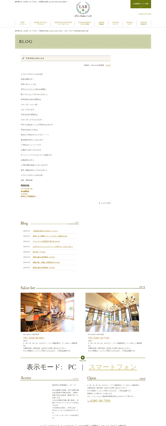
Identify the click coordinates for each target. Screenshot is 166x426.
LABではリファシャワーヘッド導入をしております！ (53, 247)
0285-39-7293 (100, 401)
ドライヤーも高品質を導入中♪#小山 (46, 241)
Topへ (83, 358)
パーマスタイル (27, 189)
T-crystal (24, 194)
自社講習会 (25, 191)
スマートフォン (113, 367)
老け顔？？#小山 (39, 252)
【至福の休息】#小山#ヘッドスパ (45, 231)
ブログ (70, 31)
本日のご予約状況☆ (28, 196)
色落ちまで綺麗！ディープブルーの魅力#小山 (50, 236)
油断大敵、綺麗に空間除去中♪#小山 (46, 262)
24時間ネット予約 (140, 4)
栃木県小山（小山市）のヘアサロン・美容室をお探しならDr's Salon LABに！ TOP (41, 31)
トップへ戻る (106, 203)
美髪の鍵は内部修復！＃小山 (44, 257)
